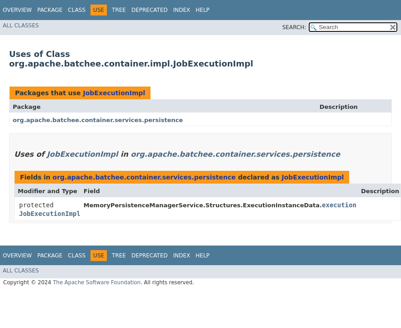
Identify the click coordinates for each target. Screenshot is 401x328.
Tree (119, 10)
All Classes (21, 25)
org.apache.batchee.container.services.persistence (98, 120)
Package (49, 10)
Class (76, 10)
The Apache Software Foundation (96, 282)
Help (202, 10)
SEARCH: (294, 27)
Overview (17, 10)
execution (339, 205)
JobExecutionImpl (114, 93)
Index (181, 10)
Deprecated (149, 10)
